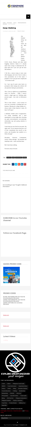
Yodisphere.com (23, 425)
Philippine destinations (21, 398)
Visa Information (14, 395)
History (3, 388)
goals (14, 22)
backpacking (5, 393)
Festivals (12, 393)
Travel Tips (4, 403)
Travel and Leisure (12, 386)
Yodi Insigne (15, 425)
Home (4, 22)
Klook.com (6, 315)
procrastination (22, 22)
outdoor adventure (17, 400)
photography (5, 395)
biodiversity (22, 391)
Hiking (14, 388)
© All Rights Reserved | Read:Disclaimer (11, 411)
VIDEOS (3, 386)
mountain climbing (22, 388)
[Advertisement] (15, 11)
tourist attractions (6, 391)
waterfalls (4, 405)
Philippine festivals (6, 400)
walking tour (22, 403)
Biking (3, 398)
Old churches (10, 398)
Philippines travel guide (18, 383)
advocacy (18, 393)
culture (8, 383)
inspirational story (23, 386)
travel (3, 383)
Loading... (5, 340)
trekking (15, 391)
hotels (9, 388)
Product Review (13, 403)
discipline (9, 22)
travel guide (23, 395)
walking (5, 24)
